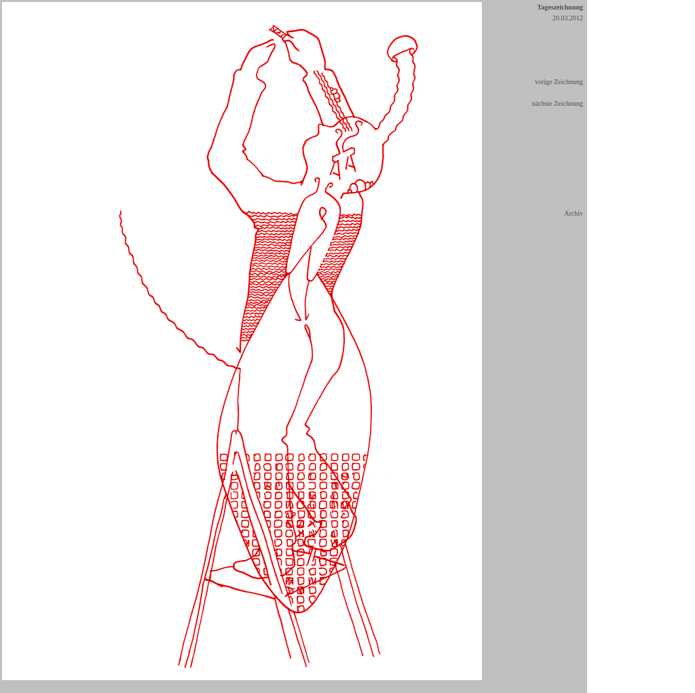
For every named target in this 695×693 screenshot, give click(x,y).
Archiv (573, 213)
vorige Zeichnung (559, 81)
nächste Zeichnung (557, 103)
